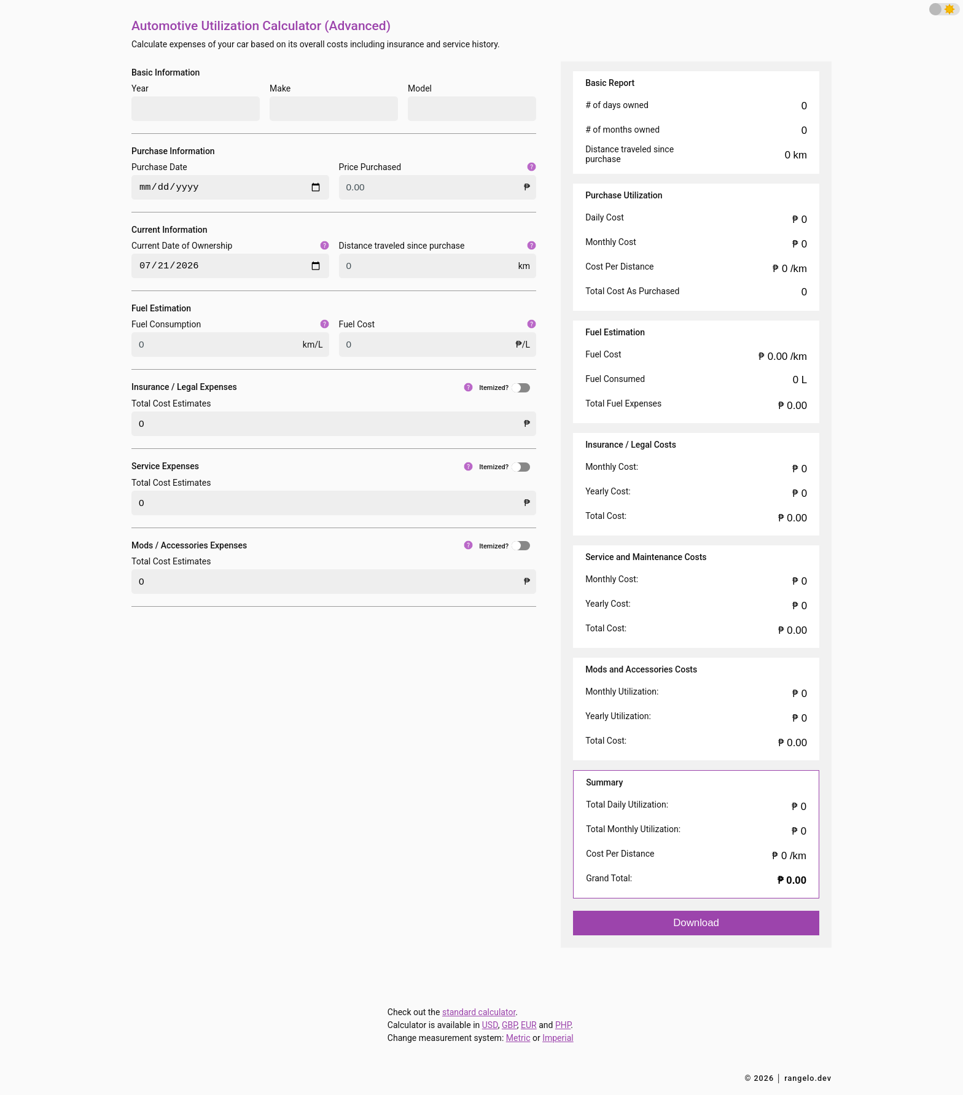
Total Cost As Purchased (632, 291)
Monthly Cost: (611, 467)
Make (280, 88)
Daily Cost (604, 217)
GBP (509, 1025)
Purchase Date (159, 167)
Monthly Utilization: (621, 691)
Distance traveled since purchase (438, 246)
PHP (563, 1025)
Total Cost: (605, 516)
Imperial (558, 1038)
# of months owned (622, 129)
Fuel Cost (438, 324)
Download (696, 923)
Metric (518, 1038)
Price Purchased (438, 167)
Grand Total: (609, 878)
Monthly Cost (610, 242)
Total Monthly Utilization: (633, 829)
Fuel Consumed (615, 379)
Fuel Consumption (230, 324)
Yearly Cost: (608, 491)
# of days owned (617, 105)
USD (490, 1025)
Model (420, 88)
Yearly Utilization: (618, 716)
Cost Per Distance (619, 266)
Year (140, 88)
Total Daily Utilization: (627, 804)
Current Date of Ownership (230, 246)
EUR (529, 1025)
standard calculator (478, 1012)
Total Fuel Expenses (623, 403)
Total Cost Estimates (171, 403)
